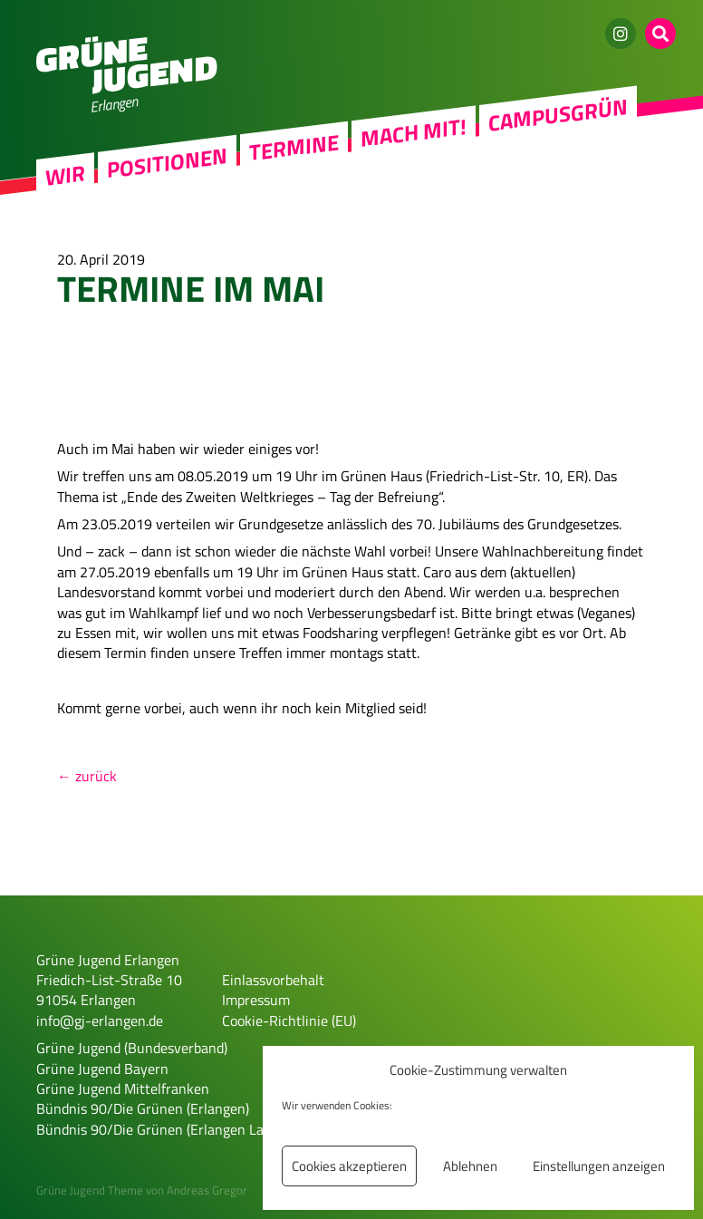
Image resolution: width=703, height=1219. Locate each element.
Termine (294, 147)
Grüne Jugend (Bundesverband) (131, 1048)
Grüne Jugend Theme (89, 1190)
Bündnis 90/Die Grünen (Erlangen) (142, 1108)
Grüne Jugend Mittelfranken (122, 1088)
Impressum (256, 1000)
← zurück (87, 776)
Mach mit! (414, 132)
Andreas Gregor (207, 1190)
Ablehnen (470, 1166)
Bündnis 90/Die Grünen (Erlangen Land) (159, 1129)
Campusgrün (558, 115)
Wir (65, 175)
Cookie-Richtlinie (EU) (289, 1020)
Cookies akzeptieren (349, 1166)
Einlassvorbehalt (273, 980)
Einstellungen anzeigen (599, 1166)
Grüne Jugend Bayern (102, 1069)
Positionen (167, 162)
